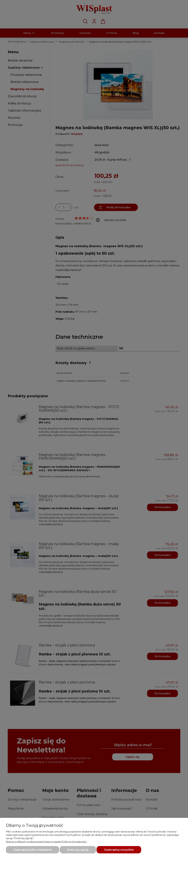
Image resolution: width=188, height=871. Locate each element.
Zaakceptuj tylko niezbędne (32, 849)
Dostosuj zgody (77, 849)
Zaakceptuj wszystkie (119, 849)
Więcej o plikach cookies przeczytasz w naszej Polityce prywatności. (46, 841)
